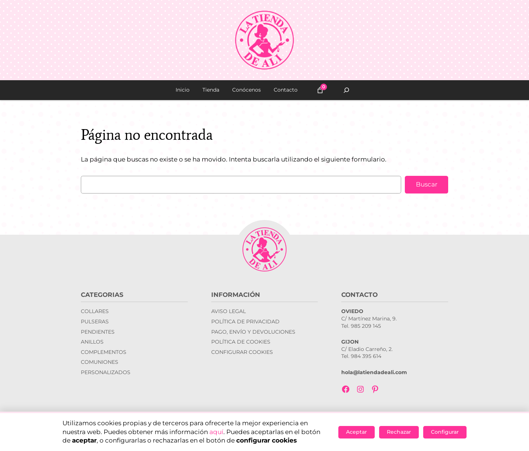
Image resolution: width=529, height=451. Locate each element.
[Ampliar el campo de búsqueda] (346, 90)
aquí (216, 432)
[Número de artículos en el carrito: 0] (320, 90)
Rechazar (399, 432)
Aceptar (356, 432)
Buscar (427, 184)
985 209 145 (366, 326)
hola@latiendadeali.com (374, 372)
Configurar (445, 432)
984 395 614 (366, 356)
